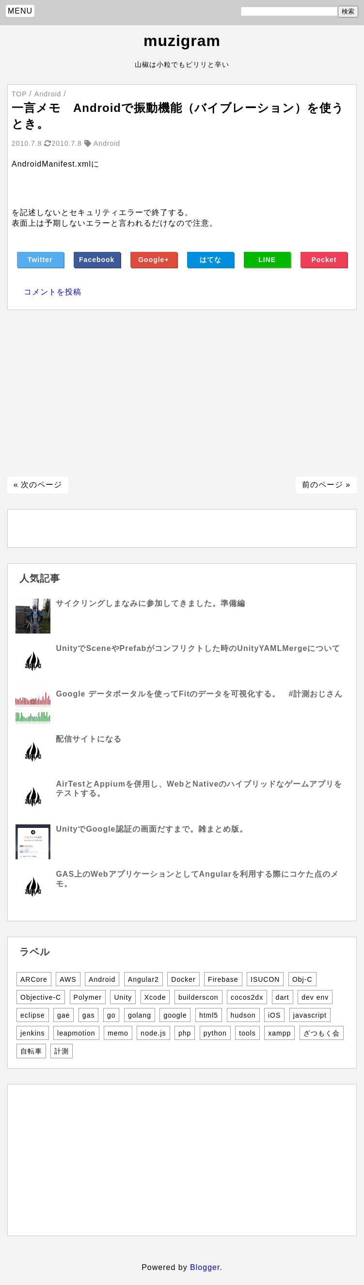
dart (282, 997)
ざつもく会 (321, 1033)
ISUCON (265, 979)
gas (88, 1015)
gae (63, 1015)
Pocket (323, 259)
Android (102, 979)
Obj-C (302, 979)
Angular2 (143, 979)
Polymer (88, 997)
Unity (123, 997)
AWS (68, 979)
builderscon (198, 997)
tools (247, 1033)
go (111, 1015)
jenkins (32, 1033)
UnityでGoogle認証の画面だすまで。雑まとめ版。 (151, 829)
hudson (243, 1015)
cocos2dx (247, 997)
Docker (183, 979)
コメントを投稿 (52, 292)
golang (139, 1015)
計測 (61, 1051)
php (184, 1033)
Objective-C (40, 997)
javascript (310, 1015)
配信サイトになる (89, 739)
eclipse (32, 1015)
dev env (315, 997)
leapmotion (76, 1033)
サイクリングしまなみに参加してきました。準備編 (150, 603)
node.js (153, 1033)
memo (118, 1033)
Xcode (155, 997)
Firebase (223, 979)
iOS (274, 1015)
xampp (279, 1033)
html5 (208, 1015)
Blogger (205, 1267)
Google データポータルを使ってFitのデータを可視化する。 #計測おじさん (199, 694)
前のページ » (326, 484)
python (215, 1033)
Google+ (153, 259)
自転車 (31, 1051)
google (175, 1015)
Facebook (96, 259)
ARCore (33, 979)
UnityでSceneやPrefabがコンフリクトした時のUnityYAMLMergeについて (198, 648)
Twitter (40, 259)
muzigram (182, 40)
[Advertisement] (182, 393)
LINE (267, 259)
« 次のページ (38, 484)
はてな (211, 259)
